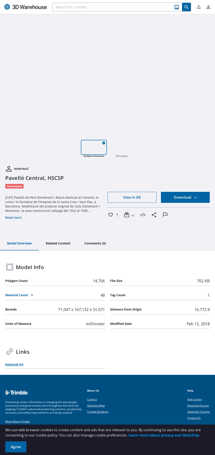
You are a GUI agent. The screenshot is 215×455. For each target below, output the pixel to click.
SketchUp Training (198, 412)
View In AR (132, 197)
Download (185, 197)
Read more (13, 217)
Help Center (194, 399)
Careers (92, 399)
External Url (14, 364)
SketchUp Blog (96, 405)
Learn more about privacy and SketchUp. (164, 435)
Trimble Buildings (97, 412)
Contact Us (194, 418)
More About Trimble (17, 421)
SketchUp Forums (198, 405)
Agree (16, 446)
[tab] (19, 243)
